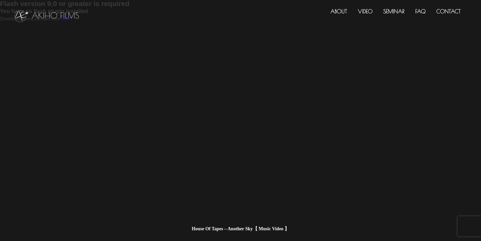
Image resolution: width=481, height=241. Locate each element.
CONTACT (448, 11)
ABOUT (338, 11)
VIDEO (365, 11)
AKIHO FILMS (46, 16)
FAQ (420, 11)
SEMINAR (394, 11)
